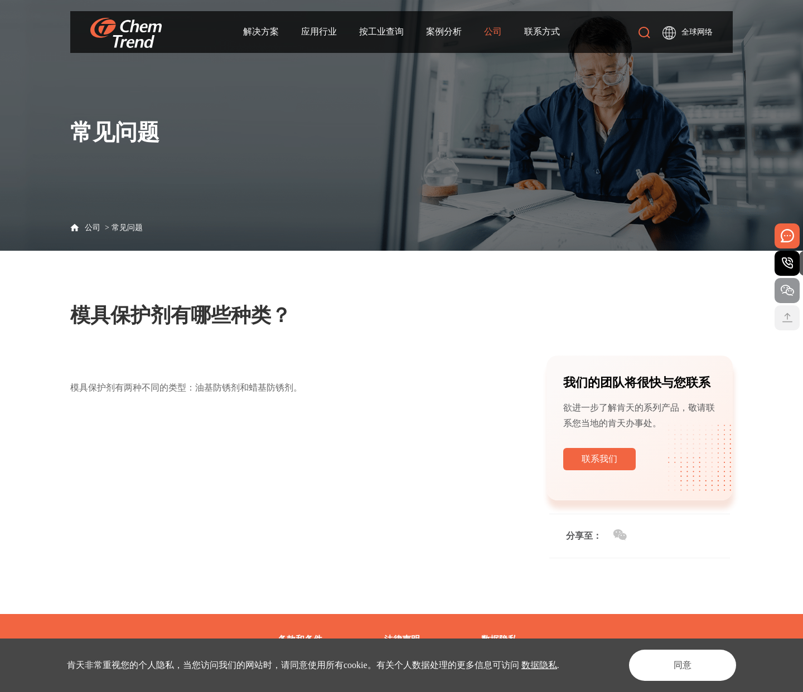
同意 (682, 665)
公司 (493, 31)
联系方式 (542, 31)
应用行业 (319, 31)
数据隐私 (539, 665)
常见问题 (127, 227)
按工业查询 (381, 31)
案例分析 (444, 31)
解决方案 (261, 31)
